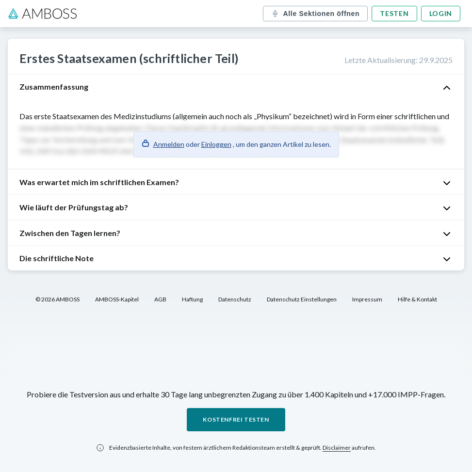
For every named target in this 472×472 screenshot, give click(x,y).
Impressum (367, 299)
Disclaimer (337, 447)
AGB (160, 299)
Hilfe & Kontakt (417, 299)
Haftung (192, 299)
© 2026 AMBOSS (57, 299)
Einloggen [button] (216, 144)
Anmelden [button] (168, 144)
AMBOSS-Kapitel (117, 299)
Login (441, 13)
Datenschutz (234, 299)
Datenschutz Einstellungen (302, 299)
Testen (394, 13)
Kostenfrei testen (236, 419)
